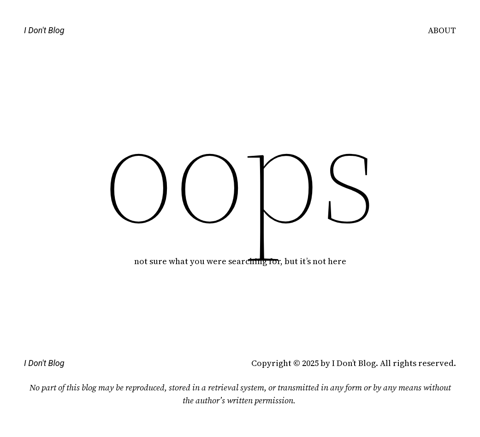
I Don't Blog (44, 30)
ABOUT (442, 30)
